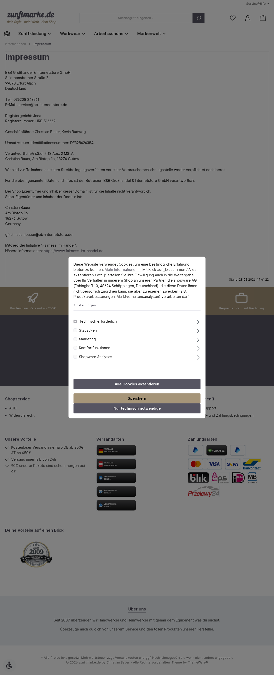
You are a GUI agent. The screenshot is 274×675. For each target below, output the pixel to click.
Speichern (137, 398)
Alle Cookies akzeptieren (137, 384)
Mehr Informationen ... (123, 269)
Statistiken (88, 330)
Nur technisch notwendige (137, 408)
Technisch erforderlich (98, 321)
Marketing (87, 339)
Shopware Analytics (95, 357)
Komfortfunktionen (94, 348)
